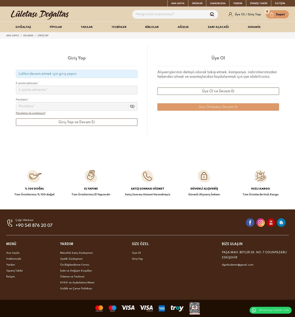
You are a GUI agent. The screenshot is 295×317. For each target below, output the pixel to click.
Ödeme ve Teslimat (72, 276)
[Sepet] (277, 14)
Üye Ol (136, 253)
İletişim (10, 276)
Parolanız (22, 100)
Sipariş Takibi (14, 270)
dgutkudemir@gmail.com (237, 265)
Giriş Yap (137, 259)
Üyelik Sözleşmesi (71, 259)
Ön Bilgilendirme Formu (74, 265)
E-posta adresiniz (76, 88)
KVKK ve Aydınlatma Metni (77, 282)
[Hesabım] (245, 14)
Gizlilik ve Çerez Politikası (76, 288)
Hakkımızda (13, 259)
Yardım (10, 265)
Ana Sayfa (12, 253)
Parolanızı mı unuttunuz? (30, 113)
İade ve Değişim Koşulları (76, 270)
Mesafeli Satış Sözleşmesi (76, 253)
